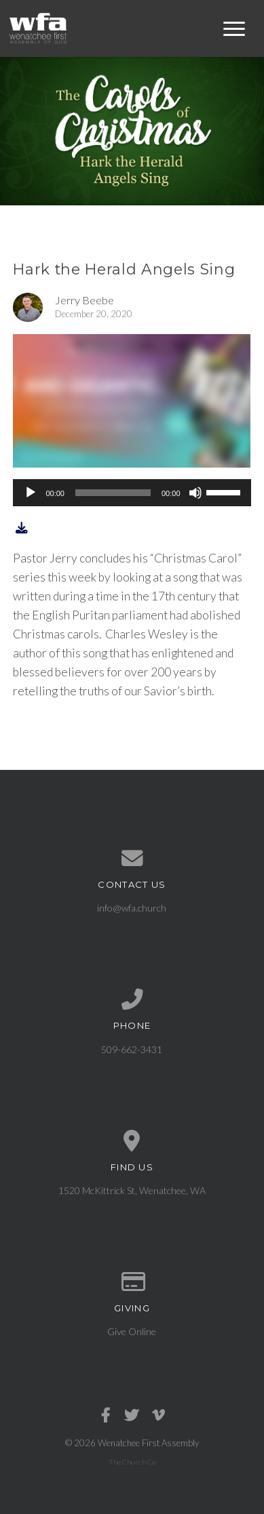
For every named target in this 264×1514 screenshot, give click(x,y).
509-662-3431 (131, 1049)
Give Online (131, 1331)
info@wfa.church (131, 908)
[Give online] (131, 1282)
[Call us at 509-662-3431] (131, 999)
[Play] (30, 492)
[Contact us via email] (131, 858)
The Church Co (132, 1462)
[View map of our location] (131, 1141)
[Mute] (195, 492)
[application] (131, 492)
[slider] (113, 492)
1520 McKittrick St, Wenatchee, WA (132, 1190)
